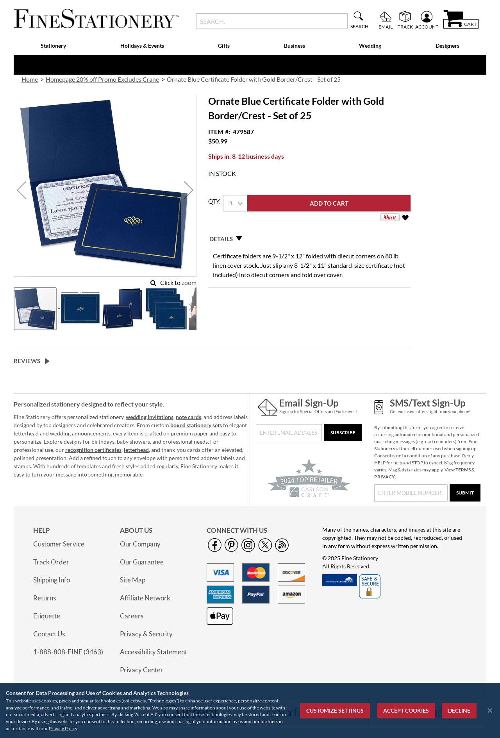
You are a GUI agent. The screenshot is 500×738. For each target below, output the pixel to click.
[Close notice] (490, 710)
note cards (188, 417)
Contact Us (49, 634)
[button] (21, 190)
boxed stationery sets (196, 425)
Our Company (140, 544)
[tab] (309, 238)
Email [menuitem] (386, 26)
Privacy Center (141, 670)
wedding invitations (149, 417)
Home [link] (29, 79)
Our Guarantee (142, 562)
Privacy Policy (63, 728)
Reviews (27, 360)
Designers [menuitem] (447, 45)
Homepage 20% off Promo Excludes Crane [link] (102, 79)
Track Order (51, 562)
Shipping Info (51, 580)
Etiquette (46, 616)
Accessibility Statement (153, 652)
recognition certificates (93, 449)
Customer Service (58, 544)
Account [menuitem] (426, 26)
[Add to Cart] (329, 203)
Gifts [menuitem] (224, 45)
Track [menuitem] (405, 26)
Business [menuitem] (294, 45)
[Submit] (465, 493)
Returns (44, 598)
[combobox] (271, 21)
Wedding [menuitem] (370, 45)
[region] (250, 710)
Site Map (132, 580)
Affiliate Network (145, 598)
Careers (131, 616)
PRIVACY (384, 477)
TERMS (463, 470)
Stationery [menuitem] (53, 45)
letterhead (136, 449)
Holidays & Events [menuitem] (142, 45)
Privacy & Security (146, 634)
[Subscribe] (343, 432)
